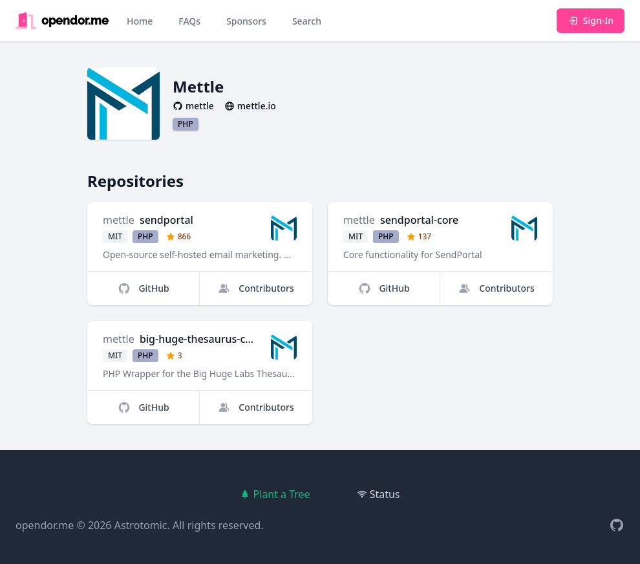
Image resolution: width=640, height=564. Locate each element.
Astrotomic (140, 525)
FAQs (189, 21)
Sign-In (590, 20)
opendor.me (45, 525)
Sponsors (246, 21)
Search (306, 21)
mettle (118, 220)
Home (140, 21)
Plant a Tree (275, 494)
